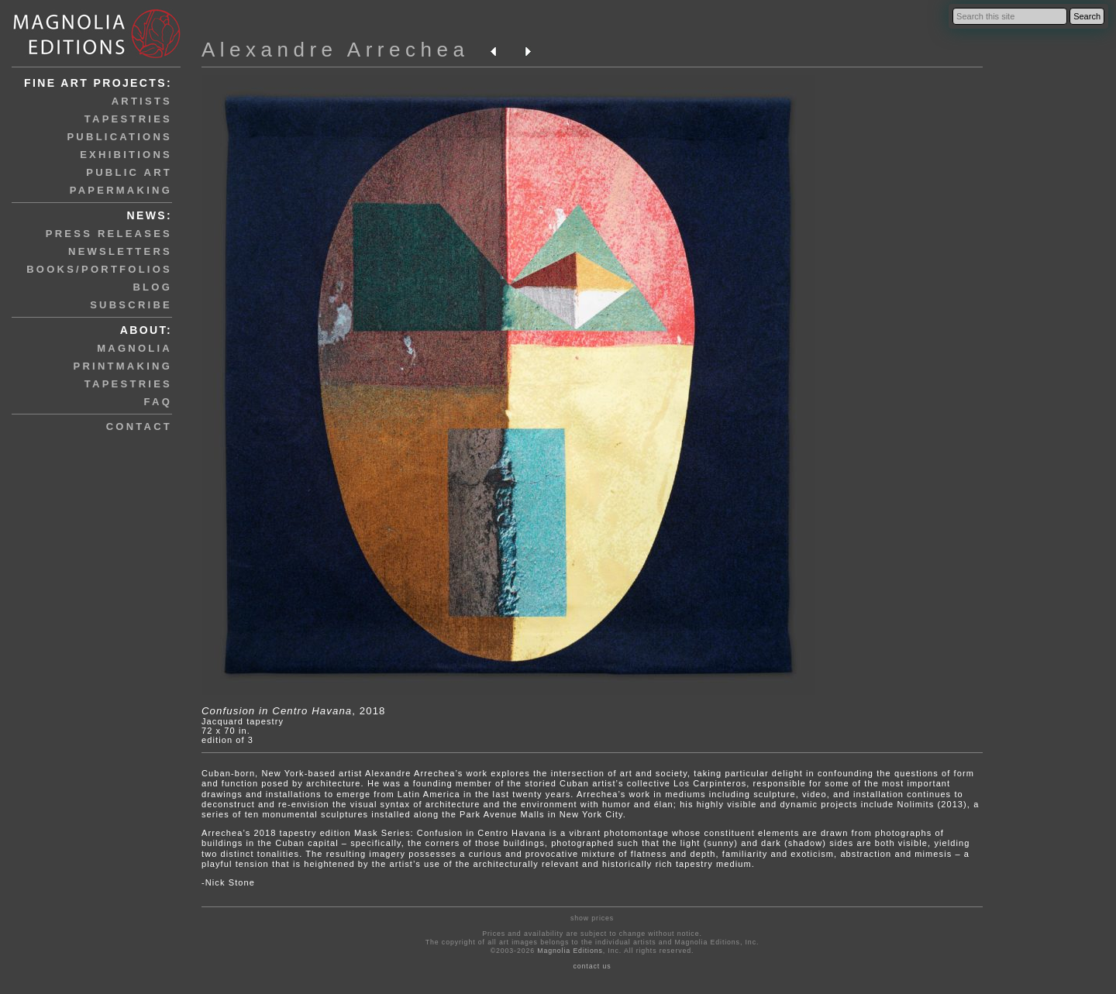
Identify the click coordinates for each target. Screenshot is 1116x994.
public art (129, 172)
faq (158, 402)
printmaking (123, 366)
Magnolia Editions (569, 950)
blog (152, 287)
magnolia (134, 348)
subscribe (131, 305)
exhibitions (126, 154)
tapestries (128, 119)
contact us (592, 966)
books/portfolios (99, 269)
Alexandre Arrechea (335, 49)
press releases (109, 233)
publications (119, 137)
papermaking (121, 190)
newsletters (120, 251)
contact (139, 426)
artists (142, 101)
